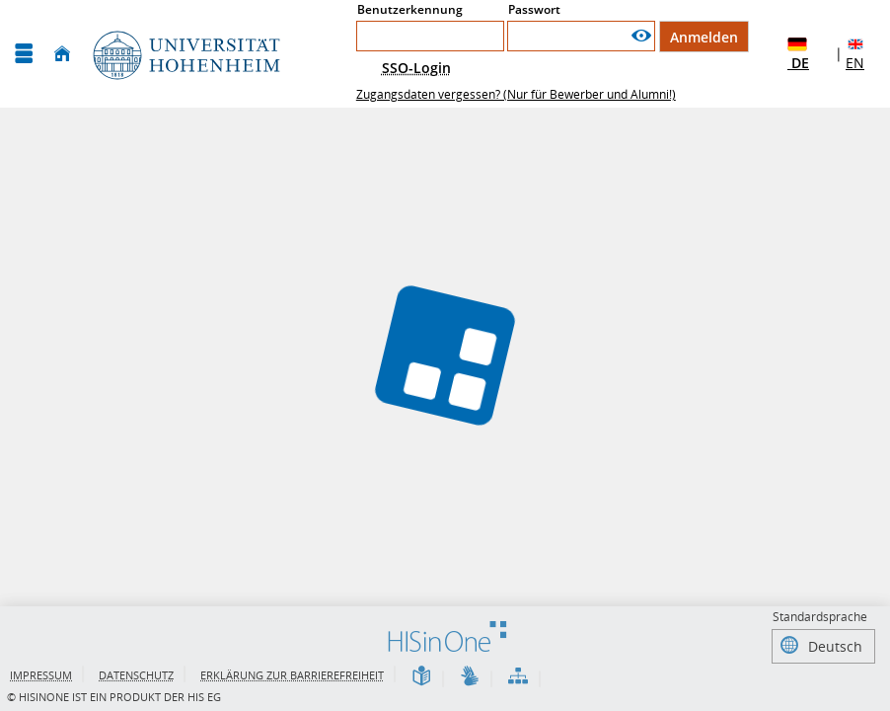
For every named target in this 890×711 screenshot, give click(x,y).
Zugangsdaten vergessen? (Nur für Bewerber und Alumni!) (516, 94)
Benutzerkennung (410, 9)
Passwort (534, 9)
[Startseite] (62, 54)
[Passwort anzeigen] (641, 36)
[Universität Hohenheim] (184, 54)
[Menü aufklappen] (23, 54)
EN (855, 53)
